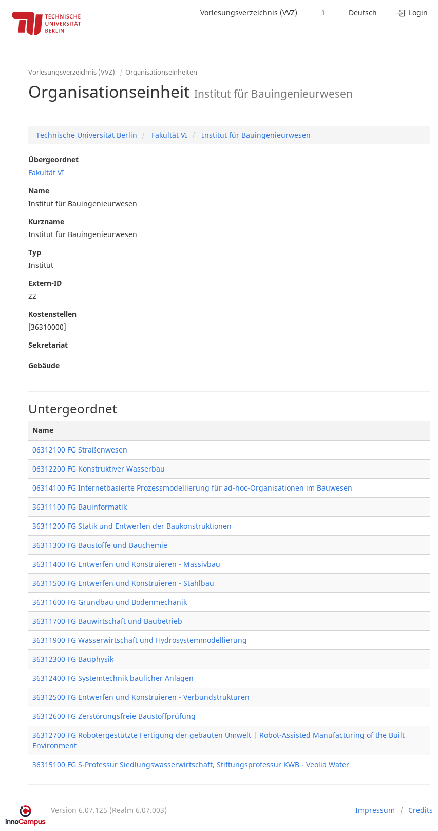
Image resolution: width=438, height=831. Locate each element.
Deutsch (363, 12)
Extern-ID (45, 283)
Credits (420, 810)
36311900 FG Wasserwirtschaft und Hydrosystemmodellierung (139, 640)
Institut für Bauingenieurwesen (255, 135)
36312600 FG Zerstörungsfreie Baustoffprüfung (114, 716)
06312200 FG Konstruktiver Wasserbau (98, 469)
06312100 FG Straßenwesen (79, 450)
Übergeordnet (53, 160)
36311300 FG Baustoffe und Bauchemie (99, 545)
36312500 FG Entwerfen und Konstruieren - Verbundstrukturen (141, 697)
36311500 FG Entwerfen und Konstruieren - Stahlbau (123, 583)
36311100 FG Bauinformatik (79, 507)
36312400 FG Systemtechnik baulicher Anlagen (113, 678)
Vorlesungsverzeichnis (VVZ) (248, 12)
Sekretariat (48, 345)
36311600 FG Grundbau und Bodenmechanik (109, 602)
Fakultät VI (168, 135)
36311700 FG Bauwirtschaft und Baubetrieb (107, 621)
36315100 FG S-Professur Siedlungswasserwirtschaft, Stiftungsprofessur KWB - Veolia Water (190, 764)
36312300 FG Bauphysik (72, 659)
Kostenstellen (52, 314)
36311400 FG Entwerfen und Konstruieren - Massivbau (126, 564)
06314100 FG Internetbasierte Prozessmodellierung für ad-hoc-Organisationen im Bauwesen (192, 488)
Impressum (375, 810)
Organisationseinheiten (161, 72)
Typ (34, 252)
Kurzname (46, 221)
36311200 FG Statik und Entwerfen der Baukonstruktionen (132, 526)
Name (38, 190)
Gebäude (44, 365)
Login (412, 12)
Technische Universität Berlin (86, 135)
